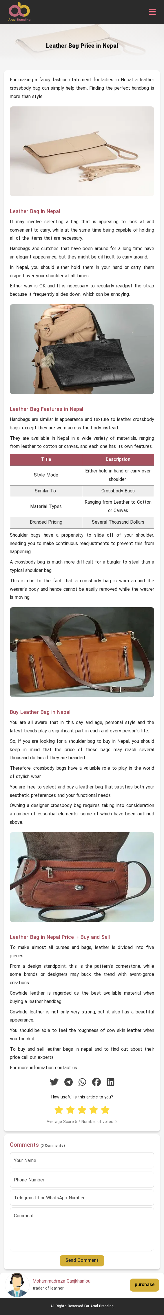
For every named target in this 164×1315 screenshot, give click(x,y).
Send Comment (82, 1260)
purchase (144, 1285)
